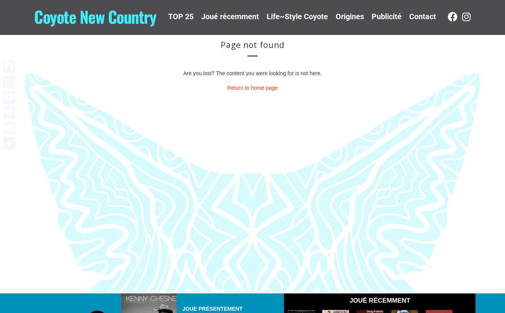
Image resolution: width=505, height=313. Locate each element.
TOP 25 (180, 16)
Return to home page (252, 88)
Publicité (387, 16)
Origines (350, 16)
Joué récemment (230, 16)
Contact (422, 16)
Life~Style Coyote (297, 16)
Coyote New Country (95, 16)
